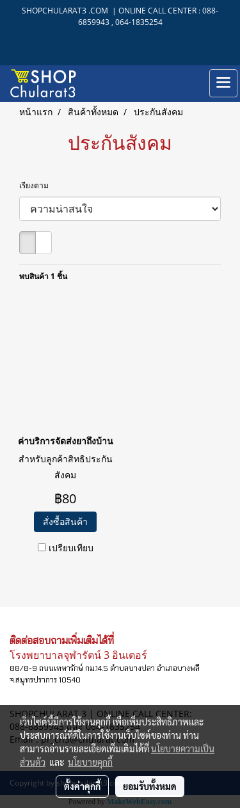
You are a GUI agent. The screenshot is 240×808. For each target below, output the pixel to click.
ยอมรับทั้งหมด (150, 786)
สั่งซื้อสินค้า (65, 521)
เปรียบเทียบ (71, 548)
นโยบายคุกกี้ (90, 762)
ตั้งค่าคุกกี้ (82, 786)
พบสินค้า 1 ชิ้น (43, 276)
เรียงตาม (36, 185)
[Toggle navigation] (223, 83)
